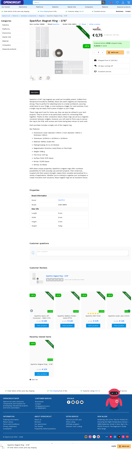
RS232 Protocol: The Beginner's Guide (111, 426)
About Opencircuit (43, 416)
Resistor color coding (74, 426)
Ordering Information (11, 420)
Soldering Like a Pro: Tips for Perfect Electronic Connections (113, 420)
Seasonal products (123, 7)
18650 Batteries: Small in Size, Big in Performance (113, 424)
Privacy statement (10, 426)
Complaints (7, 429)
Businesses (119, 11)
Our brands (6, 7)
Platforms (39, 7)
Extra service (72, 416)
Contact (127, 11)
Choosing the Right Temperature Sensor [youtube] (113, 422)
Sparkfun (61, 200)
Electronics (23, 7)
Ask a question (42, 251)
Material (105, 7)
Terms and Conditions (11, 424)
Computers (89, 7)
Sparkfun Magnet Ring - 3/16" (57, 276)
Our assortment (40, 424)
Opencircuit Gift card (74, 420)
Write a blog (70, 422)
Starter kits (72, 7)
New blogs (102, 416)
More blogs (101, 429)
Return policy (8, 422)
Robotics (55, 7)
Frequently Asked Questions (45, 429)
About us (38, 420)
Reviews (38, 422)
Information (8, 416)
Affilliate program (72, 424)
